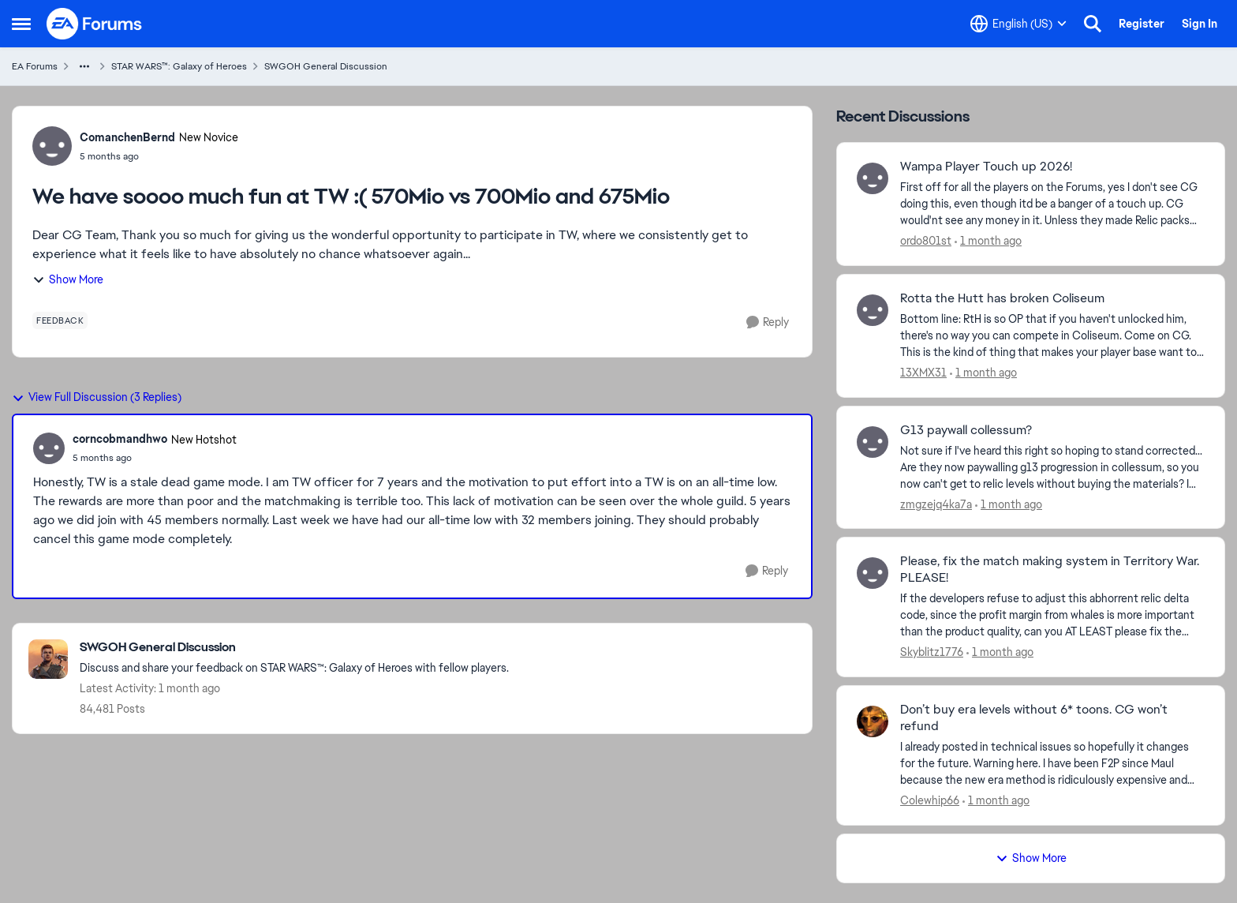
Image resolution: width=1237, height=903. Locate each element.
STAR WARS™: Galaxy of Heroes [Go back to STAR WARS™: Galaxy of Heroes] (179, 66)
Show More (67, 279)
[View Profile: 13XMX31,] (872, 310)
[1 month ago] (988, 241)
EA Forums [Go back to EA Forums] (35, 66)
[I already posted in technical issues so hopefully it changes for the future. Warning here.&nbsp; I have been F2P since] (1052, 764)
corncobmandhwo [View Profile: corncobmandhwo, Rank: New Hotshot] (120, 439)
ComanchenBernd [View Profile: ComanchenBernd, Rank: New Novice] (127, 137)
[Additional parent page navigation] (84, 66)
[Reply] (767, 322)
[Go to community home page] (95, 23)
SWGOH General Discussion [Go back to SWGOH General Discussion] (325, 66)
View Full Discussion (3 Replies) (96, 397)
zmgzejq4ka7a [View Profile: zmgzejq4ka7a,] (936, 503)
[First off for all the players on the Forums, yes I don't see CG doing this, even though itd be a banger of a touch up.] (1052, 204)
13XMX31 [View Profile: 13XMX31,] (923, 372)
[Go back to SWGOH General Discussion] (294, 647)
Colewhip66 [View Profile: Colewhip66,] (929, 800)
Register (1141, 24)
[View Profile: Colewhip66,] (872, 721)
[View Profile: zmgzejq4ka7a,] (872, 442)
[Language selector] (1018, 23)
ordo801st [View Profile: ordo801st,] (925, 241)
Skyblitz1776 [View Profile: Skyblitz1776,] (931, 652)
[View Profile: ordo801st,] (872, 178)
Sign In (1199, 24)
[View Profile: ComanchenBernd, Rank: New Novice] (52, 146)
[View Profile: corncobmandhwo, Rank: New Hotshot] (49, 448)
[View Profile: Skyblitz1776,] (872, 573)
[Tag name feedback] (60, 320)
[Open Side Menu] (21, 24)
